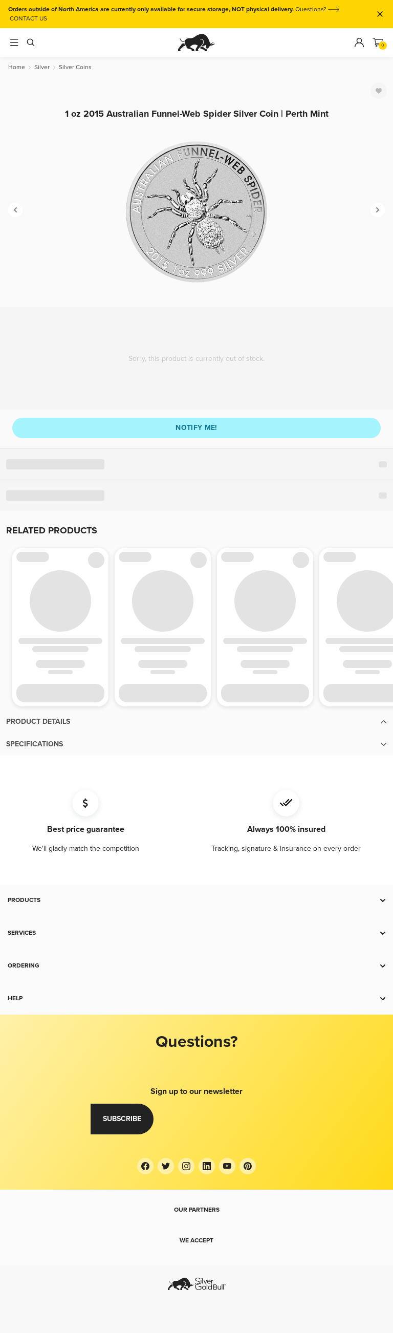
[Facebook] (145, 1166)
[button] (196, 722)
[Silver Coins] (75, 67)
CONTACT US (28, 19)
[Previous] (15, 210)
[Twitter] (166, 1166)
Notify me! (196, 427)
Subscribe (122, 1118)
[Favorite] (378, 90)
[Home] (16, 67)
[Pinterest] (247, 1166)
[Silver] (42, 67)
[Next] (377, 210)
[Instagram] (186, 1166)
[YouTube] (227, 1166)
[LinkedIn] (207, 1166)
